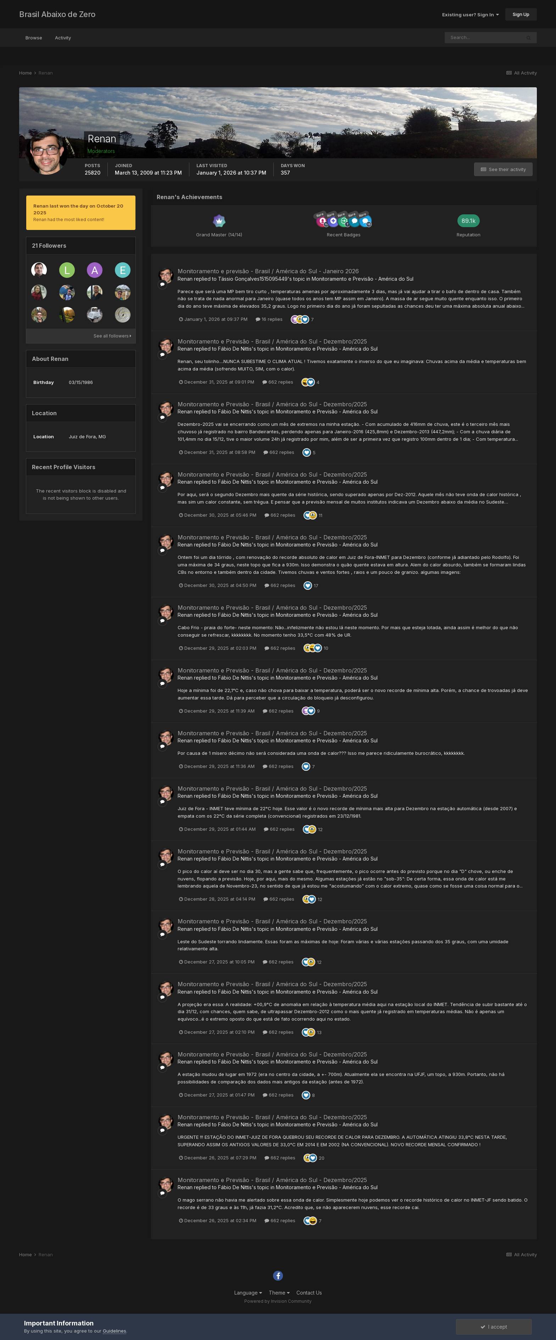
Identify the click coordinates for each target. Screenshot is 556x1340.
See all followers (112, 336)
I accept (493, 1327)
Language (248, 1293)
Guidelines (114, 1331)
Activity (63, 37)
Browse (34, 37)
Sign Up (521, 14)
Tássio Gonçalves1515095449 (253, 279)
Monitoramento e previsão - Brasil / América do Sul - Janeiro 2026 (268, 271)
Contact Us (309, 1293)
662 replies (277, 382)
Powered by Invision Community (278, 1301)
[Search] (483, 37)
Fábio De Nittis (235, 349)
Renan (185, 279)
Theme (279, 1293)
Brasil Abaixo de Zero (57, 14)
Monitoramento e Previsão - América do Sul (362, 279)
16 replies (269, 319)
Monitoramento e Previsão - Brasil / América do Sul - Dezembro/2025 (272, 341)
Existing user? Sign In (470, 14)
